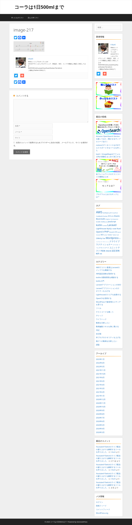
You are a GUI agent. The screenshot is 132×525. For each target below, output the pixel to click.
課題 (98, 345)
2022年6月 (100, 363)
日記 (98, 330)
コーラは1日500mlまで (39, 7)
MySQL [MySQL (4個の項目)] (109, 229)
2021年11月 (100, 370)
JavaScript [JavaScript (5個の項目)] (112, 221)
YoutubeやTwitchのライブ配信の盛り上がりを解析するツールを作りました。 (108, 449)
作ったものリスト (17, 18)
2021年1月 (100, 396)
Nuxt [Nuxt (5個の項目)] (119, 228)
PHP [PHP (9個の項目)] (106, 231)
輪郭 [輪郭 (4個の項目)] (97, 253)
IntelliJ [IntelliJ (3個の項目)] (103, 222)
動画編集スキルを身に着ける (107, 326)
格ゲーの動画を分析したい (106, 341)
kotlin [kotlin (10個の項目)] (99, 225)
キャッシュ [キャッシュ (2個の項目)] (106, 241)
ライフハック (101, 319)
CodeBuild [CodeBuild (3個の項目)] (99, 216)
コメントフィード (103, 509)
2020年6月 (100, 421)
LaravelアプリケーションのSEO (108, 285)
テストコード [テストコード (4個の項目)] (104, 248)
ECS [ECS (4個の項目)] (109, 216)
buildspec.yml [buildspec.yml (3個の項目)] (107, 213)
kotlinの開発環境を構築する (107, 277)
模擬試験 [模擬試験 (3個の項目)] (108, 251)
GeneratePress (82, 522)
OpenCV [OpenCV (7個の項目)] (100, 231)
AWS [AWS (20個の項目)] (99, 212)
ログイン (99, 502)
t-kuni (113, 452)
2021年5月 (100, 381)
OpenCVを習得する (103, 298)
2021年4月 (100, 385)
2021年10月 (100, 374)
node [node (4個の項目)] (114, 229)
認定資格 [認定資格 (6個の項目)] (116, 250)
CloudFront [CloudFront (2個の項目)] (115, 213)
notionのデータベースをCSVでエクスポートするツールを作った (108, 148)
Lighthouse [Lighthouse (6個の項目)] (101, 228)
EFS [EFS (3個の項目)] (112, 216)
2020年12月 (100, 399)
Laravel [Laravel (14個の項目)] (111, 225)
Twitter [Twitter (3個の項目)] (110, 235)
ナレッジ (99, 315)
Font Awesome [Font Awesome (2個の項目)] (114, 219)
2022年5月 (100, 366)
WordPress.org (102, 513)
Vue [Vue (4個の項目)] (104, 238)
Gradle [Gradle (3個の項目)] (98, 222)
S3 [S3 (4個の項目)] (116, 232)
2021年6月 (100, 377)
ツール (98, 308)
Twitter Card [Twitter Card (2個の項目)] (116, 235)
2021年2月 (100, 392)
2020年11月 (100, 403)
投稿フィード (101, 506)
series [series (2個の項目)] (105, 235)
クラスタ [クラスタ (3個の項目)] (115, 245)
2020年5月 (100, 425)
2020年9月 (100, 410)
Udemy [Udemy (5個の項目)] (99, 238)
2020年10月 (100, 406)
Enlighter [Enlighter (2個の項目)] (107, 219)
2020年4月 (100, 428)
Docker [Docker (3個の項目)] (105, 216)
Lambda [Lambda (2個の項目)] (105, 225)
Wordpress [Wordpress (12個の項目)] (112, 238)
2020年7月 (100, 417)
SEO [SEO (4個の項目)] (102, 235)
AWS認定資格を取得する (105, 273)
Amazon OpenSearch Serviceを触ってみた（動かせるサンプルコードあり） (108, 132)
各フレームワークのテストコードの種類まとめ (108, 168)
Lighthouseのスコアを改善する (108, 294)
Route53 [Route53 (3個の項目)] (112, 232)
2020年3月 (100, 432)
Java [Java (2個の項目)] (106, 222)
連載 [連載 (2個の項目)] (101, 253)
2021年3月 (100, 388)
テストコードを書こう (105, 312)
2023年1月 (100, 359)
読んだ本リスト (33, 18)
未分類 (98, 334)
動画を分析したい (103, 323)
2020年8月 (100, 414)
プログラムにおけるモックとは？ (108, 188)
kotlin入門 (100, 281)
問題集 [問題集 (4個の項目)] (103, 251)
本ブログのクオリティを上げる (108, 337)
